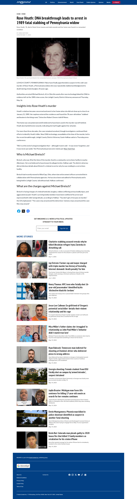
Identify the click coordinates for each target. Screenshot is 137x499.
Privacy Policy (20, 480)
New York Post (69, 149)
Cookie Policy (20, 483)
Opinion (101, 2)
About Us (19, 474)
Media (108, 2)
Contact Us (45, 474)
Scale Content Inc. (33, 457)
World (71, 2)
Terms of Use (20, 486)
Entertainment (62, 2)
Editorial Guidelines (22, 477)
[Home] (24, 2)
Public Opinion (91, 2)
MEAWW (19, 457)
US (46, 2)
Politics (52, 2)
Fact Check (80, 2)
